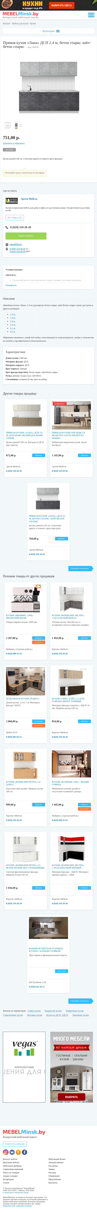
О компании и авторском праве (15, 1192)
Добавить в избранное (14, 143)
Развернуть (11, 285)
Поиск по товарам (11, 1172)
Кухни (33, 23)
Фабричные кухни (74, 1010)
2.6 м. (12, 331)
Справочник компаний (13, 1169)
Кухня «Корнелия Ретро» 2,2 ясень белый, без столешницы (25, 866)
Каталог (6, 23)
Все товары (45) (14, 217)
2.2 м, (12, 328)
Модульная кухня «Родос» (23, 698)
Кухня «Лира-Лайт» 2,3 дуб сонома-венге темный (68, 700)
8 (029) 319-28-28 (18, 227)
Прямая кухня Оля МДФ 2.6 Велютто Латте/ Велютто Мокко (68, 435)
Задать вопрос (25, 235)
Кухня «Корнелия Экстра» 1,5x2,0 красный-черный (68, 866)
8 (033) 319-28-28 (17, 251)
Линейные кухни (80, 1015)
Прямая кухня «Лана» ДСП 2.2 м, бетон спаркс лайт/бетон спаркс (47, 519)
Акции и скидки (10, 1176)
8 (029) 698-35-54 (14, 653)
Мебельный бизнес (57, 1159)
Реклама (52, 1172)
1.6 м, (12, 317)
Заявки (51, 1169)
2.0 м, (12, 324)
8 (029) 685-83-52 (14, 737)
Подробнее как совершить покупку (17, 1206)
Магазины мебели (11, 1162)
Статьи (6, 1182)
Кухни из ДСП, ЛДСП (57, 1015)
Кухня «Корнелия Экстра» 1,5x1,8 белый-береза (68, 616)
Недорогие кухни (53, 1010)
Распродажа (8, 1179)
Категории (51, 31)
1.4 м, (12, 314)
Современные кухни (13, 1015)
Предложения (54, 1179)
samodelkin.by (16, 244)
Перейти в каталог (80, 568)
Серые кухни (34, 1010)
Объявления (53, 1176)
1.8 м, (12, 321)
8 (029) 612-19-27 (37, 986)
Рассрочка (53, 1166)
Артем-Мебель (29, 199)
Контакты (52, 1182)
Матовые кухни (34, 1015)
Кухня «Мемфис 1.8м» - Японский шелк (20, 616)
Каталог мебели (10, 1159)
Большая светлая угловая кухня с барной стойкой (46, 950)
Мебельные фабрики (12, 1166)
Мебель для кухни (20, 23)
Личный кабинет (56, 1162)
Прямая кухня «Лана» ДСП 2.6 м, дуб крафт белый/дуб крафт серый (24, 435)
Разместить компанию (15, 1144)
